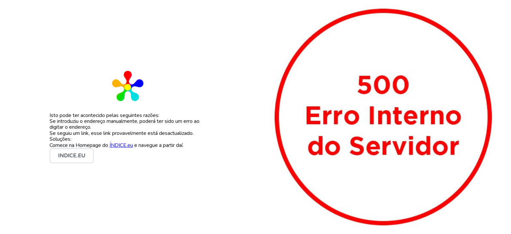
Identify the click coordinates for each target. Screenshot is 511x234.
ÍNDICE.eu (121, 145)
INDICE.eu (71, 155)
